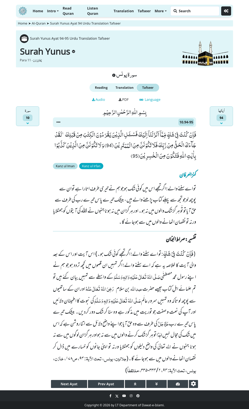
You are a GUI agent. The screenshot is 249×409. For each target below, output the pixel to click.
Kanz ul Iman (65, 166)
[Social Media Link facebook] (111, 396)
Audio (98, 99)
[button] (58, 122)
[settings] (193, 384)
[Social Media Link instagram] (131, 396)
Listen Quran (92, 11)
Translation (124, 11)
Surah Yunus (47, 51)
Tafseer (144, 11)
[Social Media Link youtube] (124, 396)
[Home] (23, 10)
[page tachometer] (178, 384)
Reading (101, 87)
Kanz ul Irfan (91, 166)
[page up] (135, 384)
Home (38, 11)
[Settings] (226, 11)
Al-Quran (39, 23)
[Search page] (194, 11)
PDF (124, 99)
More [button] (159, 11)
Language (149, 99)
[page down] (156, 384)
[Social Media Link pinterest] (137, 396)
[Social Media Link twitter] (117, 396)
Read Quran (68, 11)
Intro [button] (51, 11)
